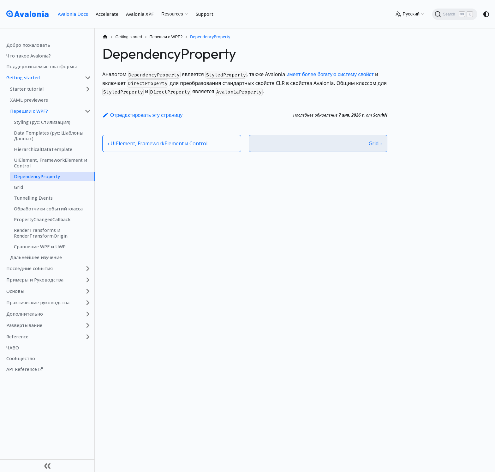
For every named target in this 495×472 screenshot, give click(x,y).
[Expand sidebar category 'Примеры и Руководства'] (88, 280)
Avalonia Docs (73, 14)
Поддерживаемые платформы (41, 67)
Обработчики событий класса (48, 209)
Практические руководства (37, 303)
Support (204, 14)
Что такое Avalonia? (28, 56)
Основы (15, 291)
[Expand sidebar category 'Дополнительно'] (88, 314)
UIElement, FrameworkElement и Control (50, 163)
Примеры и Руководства (34, 280)
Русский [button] (407, 14)
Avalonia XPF (140, 14)
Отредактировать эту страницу (142, 115)
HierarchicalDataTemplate (43, 149)
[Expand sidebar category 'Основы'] (88, 291)
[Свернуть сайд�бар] (47, 465)
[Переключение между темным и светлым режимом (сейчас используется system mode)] (486, 14)
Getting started (23, 78)
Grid (18, 187)
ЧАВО (12, 348)
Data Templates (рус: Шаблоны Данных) (48, 136)
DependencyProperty (37, 176)
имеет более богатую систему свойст (329, 74)
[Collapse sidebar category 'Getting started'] (88, 78)
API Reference (24, 369)
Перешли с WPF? (29, 111)
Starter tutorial (27, 89)
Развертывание (24, 325)
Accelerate (107, 14)
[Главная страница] (105, 36)
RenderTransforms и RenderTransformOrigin (41, 233)
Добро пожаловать (28, 45)
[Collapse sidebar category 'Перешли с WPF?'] (88, 111)
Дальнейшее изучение (36, 257)
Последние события (29, 268)
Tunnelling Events (33, 198)
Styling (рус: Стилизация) (42, 122)
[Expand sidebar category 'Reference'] (88, 337)
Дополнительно (24, 314)
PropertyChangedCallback (42, 219)
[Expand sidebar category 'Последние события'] (88, 268)
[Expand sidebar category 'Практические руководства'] (88, 303)
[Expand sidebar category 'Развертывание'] (88, 325)
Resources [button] (172, 13)
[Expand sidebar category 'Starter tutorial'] (88, 89)
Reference (17, 337)
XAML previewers (29, 100)
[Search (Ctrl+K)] (454, 14)
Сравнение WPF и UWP (40, 247)
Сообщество (20, 358)
